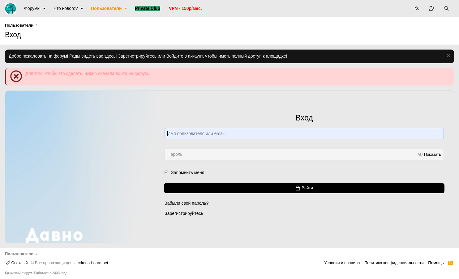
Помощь (436, 262)
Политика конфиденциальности (394, 262)
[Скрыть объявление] (447, 56)
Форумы (32, 8)
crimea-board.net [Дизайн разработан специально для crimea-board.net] (93, 262)
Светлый (17, 262)
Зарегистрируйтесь (184, 213)
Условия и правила (342, 262)
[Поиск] (446, 9)
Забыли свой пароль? (186, 203)
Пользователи (106, 8)
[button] (44, 8)
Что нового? (66, 8)
